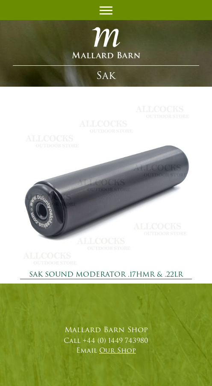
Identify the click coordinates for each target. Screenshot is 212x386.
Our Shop (117, 350)
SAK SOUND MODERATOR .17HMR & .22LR (106, 274)
